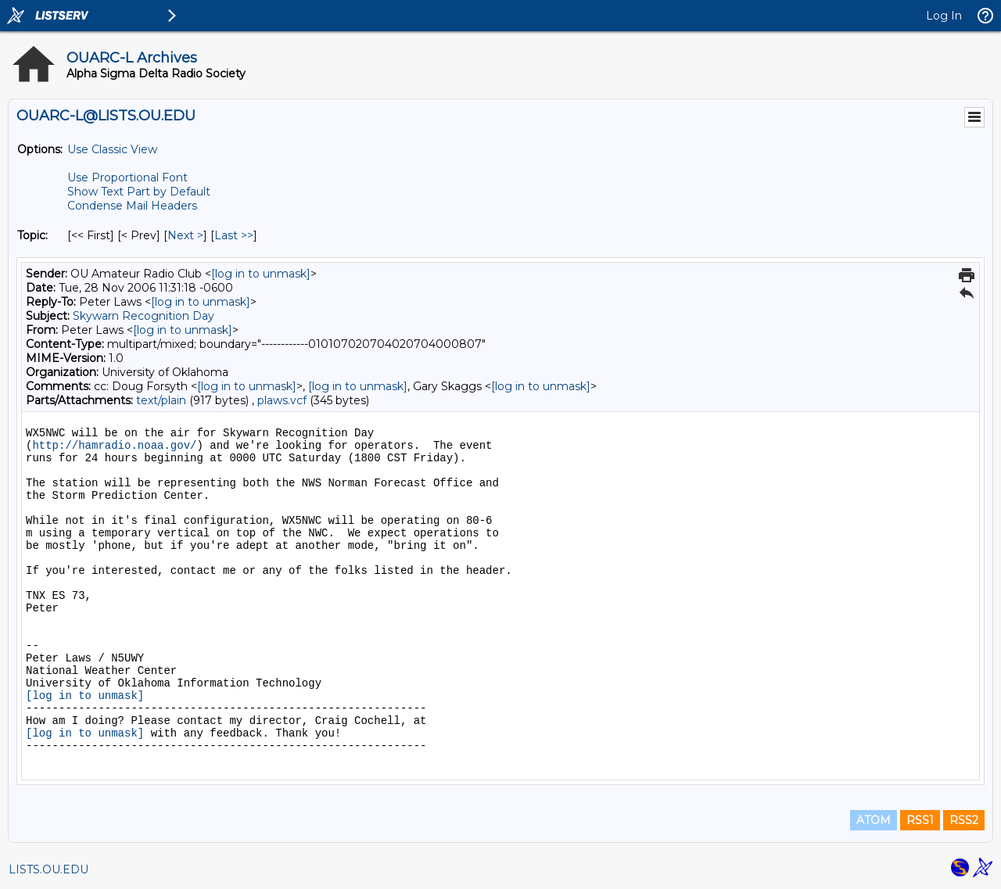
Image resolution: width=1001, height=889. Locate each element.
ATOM (873, 820)
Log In (944, 16)
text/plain (161, 400)
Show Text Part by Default (138, 192)
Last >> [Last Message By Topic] (233, 235)
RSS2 (963, 820)
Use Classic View (112, 149)
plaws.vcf (282, 400)
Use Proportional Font (127, 177)
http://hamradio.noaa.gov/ (114, 445)
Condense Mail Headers (132, 206)
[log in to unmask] (260, 274)
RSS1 (920, 820)
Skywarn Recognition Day (143, 316)
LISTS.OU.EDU (48, 869)
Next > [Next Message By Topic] (185, 235)
